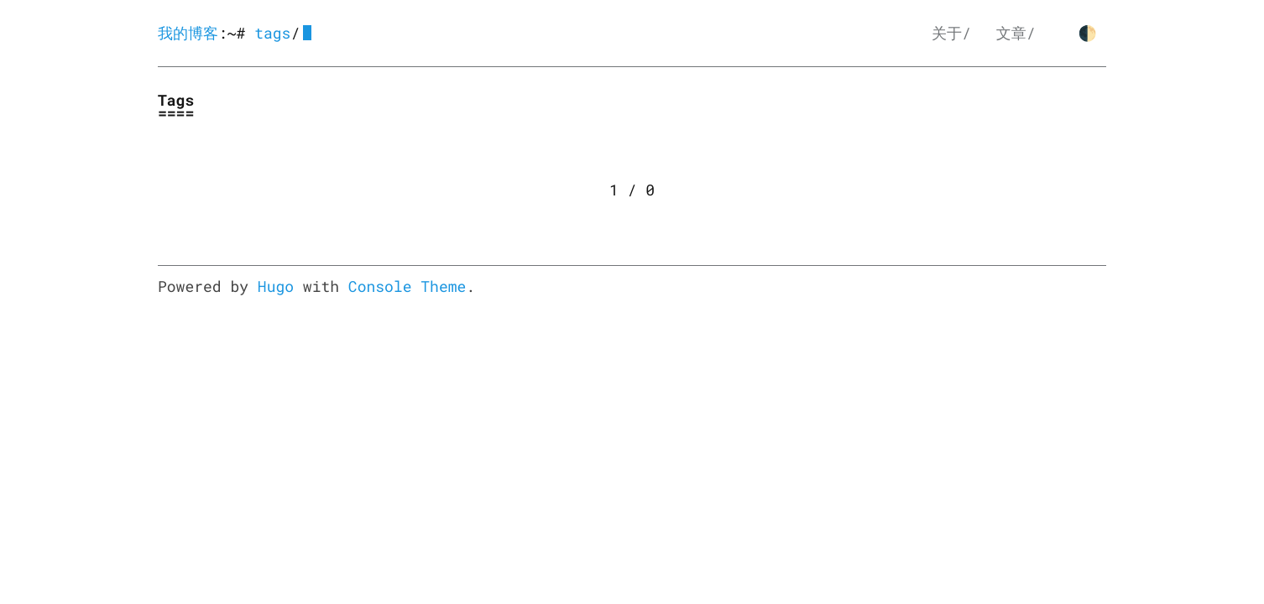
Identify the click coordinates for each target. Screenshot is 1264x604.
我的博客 (188, 33)
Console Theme (407, 286)
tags (272, 33)
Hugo (276, 286)
